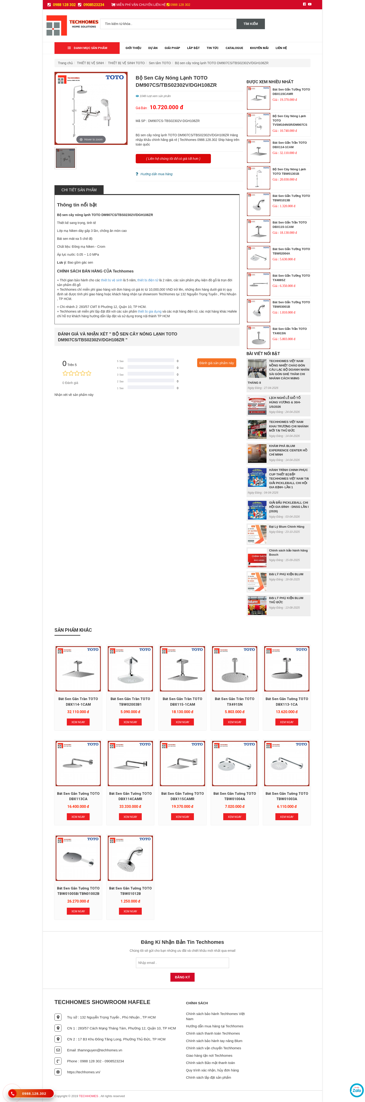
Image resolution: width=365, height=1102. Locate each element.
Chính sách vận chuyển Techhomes (213, 1048)
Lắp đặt (193, 48)
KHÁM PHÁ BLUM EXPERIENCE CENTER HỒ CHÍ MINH (288, 450)
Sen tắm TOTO (160, 63)
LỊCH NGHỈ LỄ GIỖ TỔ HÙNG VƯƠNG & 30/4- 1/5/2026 (285, 402)
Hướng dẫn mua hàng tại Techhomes (214, 1026)
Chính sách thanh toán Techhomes (213, 1033)
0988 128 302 (61, 5)
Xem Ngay (78, 722)
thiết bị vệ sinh (111, 280)
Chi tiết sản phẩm (79, 190)
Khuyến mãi (259, 48)
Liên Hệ (281, 48)
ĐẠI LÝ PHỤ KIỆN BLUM (286, 574)
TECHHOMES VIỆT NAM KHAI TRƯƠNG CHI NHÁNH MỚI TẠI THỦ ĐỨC (288, 426)
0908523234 (91, 5)
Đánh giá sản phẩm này (216, 363)
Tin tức (213, 48)
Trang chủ (65, 63)
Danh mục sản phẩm (87, 48)
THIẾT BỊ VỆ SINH (90, 63)
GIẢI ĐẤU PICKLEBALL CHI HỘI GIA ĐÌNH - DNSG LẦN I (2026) (289, 507)
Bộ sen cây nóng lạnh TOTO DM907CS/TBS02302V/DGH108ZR (222, 63)
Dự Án (153, 48)
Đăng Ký (182, 977)
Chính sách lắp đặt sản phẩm (208, 1077)
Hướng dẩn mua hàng (154, 174)
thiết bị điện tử (147, 280)
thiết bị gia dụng (150, 311)
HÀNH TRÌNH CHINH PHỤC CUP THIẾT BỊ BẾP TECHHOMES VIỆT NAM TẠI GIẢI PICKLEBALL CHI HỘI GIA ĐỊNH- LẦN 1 (289, 478)
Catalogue (234, 48)
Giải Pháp (172, 48)
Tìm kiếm (250, 24)
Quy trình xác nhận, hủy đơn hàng (212, 1070)
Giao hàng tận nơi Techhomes (209, 1055)
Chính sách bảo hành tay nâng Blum (214, 1041)
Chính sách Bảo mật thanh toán (210, 1063)
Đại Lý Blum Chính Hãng (286, 526)
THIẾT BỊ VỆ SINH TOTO (126, 63)
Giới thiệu (133, 48)
